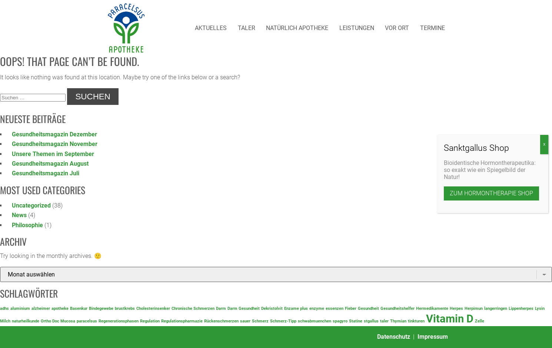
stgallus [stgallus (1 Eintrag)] (371, 321)
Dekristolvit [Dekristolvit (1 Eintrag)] (272, 308)
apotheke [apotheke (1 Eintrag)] (60, 308)
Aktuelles (211, 28)
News (19, 215)
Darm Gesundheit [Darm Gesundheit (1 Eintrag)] (243, 308)
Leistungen (356, 28)
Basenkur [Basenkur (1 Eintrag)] (78, 308)
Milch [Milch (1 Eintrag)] (5, 321)
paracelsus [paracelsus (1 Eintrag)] (87, 321)
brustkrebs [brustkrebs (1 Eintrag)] (125, 308)
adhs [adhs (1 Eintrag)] (4, 308)
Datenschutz (393, 336)
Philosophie (27, 225)
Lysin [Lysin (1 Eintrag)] (540, 308)
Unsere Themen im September (53, 154)
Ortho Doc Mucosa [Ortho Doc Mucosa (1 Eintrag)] (58, 321)
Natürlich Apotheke (297, 28)
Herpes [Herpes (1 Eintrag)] (456, 308)
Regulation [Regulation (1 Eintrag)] (150, 321)
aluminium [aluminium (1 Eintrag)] (20, 308)
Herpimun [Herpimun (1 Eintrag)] (474, 308)
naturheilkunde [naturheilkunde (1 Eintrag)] (25, 321)
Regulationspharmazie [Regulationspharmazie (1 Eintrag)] (182, 321)
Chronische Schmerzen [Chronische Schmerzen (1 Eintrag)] (193, 308)
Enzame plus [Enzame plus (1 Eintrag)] (296, 308)
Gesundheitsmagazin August (50, 163)
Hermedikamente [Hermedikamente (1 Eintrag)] (432, 308)
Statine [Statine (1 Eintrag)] (355, 321)
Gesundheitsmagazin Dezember (54, 134)
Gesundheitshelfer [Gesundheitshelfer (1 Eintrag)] (397, 308)
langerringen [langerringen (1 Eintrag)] (495, 308)
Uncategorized (31, 205)
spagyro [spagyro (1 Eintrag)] (340, 321)
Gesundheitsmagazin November (54, 144)
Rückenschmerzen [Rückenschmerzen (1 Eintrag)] (221, 321)
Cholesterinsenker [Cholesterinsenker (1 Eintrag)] (153, 308)
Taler (246, 28)
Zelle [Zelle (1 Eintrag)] (479, 321)
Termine (432, 28)
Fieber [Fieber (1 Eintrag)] (350, 308)
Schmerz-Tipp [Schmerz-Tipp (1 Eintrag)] (283, 321)
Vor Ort (397, 28)
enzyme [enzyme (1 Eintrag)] (316, 308)
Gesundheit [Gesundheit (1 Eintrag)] (368, 308)
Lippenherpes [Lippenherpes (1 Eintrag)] (521, 308)
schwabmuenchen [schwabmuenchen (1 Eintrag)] (314, 321)
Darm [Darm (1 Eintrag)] (221, 308)
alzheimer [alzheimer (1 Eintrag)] (40, 308)
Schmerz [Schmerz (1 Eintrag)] (260, 321)
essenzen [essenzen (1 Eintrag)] (334, 308)
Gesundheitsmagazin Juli (45, 173)
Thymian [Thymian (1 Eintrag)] (398, 321)
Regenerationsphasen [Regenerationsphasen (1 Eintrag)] (119, 321)
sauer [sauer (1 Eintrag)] (245, 321)
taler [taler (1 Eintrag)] (384, 321)
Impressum (433, 336)
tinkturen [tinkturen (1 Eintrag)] (416, 321)
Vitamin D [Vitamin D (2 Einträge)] (449, 318)
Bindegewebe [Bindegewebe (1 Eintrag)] (101, 308)
